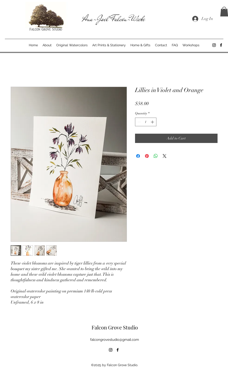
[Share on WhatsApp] (156, 156)
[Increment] (153, 122)
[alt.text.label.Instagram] (214, 45)
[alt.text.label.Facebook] (221, 45)
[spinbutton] (146, 122)
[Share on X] (164, 156)
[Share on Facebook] (138, 156)
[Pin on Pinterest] (147, 156)
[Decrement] (139, 122)
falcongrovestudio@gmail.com (114, 340)
